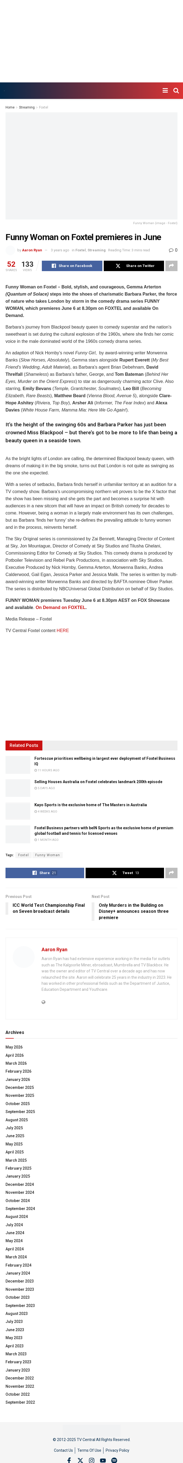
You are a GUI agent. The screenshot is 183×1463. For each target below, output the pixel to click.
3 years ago (60, 250)
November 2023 (20, 1289)
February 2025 (18, 1168)
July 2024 (14, 1225)
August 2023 (17, 1313)
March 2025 (16, 1160)
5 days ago (44, 788)
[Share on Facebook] (72, 266)
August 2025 (17, 1120)
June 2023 (15, 1330)
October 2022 (18, 1394)
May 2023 (14, 1338)
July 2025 (14, 1128)
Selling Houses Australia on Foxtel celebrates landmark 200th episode (98, 782)
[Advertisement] (91, 41)
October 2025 (18, 1104)
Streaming (27, 107)
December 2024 (20, 1184)
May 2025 (14, 1144)
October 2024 (18, 1200)
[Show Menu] (165, 90)
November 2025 (20, 1095)
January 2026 (18, 1079)
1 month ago (46, 840)
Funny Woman (47, 855)
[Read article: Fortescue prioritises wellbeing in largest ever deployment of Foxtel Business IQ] (18, 765)
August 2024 (17, 1216)
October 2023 (18, 1297)
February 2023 (18, 1362)
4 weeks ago (45, 811)
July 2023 (14, 1321)
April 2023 (15, 1346)
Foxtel (43, 107)
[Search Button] (176, 90)
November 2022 (20, 1386)
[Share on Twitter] (134, 266)
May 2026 (14, 1047)
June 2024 (15, 1233)
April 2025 (15, 1152)
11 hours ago (46, 770)
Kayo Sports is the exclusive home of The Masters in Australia (90, 805)
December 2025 (20, 1087)
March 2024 (16, 1257)
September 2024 (20, 1208)
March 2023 (16, 1354)
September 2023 (20, 1305)
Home (10, 107)
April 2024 (15, 1249)
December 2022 (20, 1378)
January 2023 (18, 1370)
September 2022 (20, 1402)
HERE (63, 630)
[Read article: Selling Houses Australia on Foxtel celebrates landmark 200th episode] (18, 788)
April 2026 (15, 1055)
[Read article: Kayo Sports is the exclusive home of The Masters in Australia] (18, 811)
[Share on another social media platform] (171, 266)
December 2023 (20, 1281)
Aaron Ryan (32, 250)
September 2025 (20, 1111)
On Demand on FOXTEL (60, 607)
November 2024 (20, 1192)
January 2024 (18, 1273)
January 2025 (18, 1176)
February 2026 (18, 1071)
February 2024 (18, 1265)
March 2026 (16, 1063)
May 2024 (14, 1241)
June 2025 (15, 1136)
